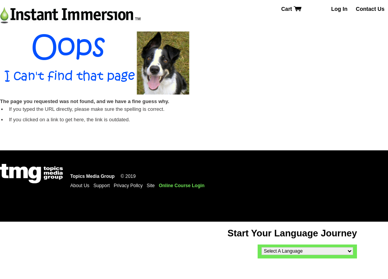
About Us (79, 185)
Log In (339, 9)
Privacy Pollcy (128, 185)
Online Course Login (181, 185)
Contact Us (370, 9)
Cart (291, 9)
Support (102, 185)
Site (151, 185)
